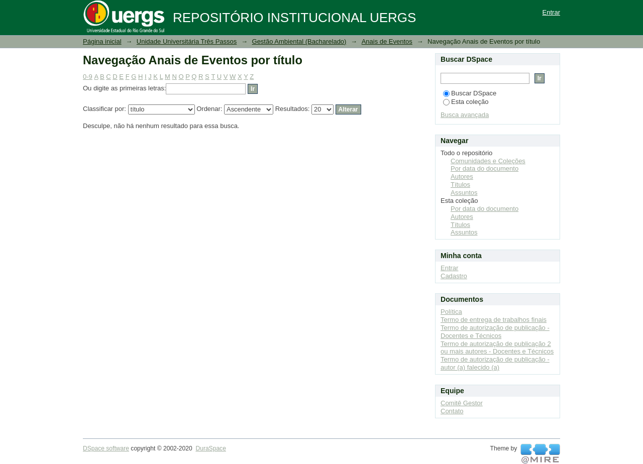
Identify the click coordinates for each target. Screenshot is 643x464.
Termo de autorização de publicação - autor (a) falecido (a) (495, 363)
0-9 (87, 76)
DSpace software (106, 448)
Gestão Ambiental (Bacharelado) (299, 41)
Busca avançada (465, 115)
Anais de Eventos (387, 41)
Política (451, 311)
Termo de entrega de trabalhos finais (494, 319)
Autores (462, 176)
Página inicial (102, 41)
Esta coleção (465, 101)
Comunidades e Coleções (488, 161)
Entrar (551, 12)
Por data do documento (484, 168)
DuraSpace (210, 448)
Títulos (460, 184)
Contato (452, 411)
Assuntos (464, 192)
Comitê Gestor (462, 403)
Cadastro (454, 276)
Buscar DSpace (469, 93)
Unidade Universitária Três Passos (187, 41)
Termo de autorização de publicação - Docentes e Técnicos (495, 331)
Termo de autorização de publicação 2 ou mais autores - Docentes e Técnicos (497, 348)
